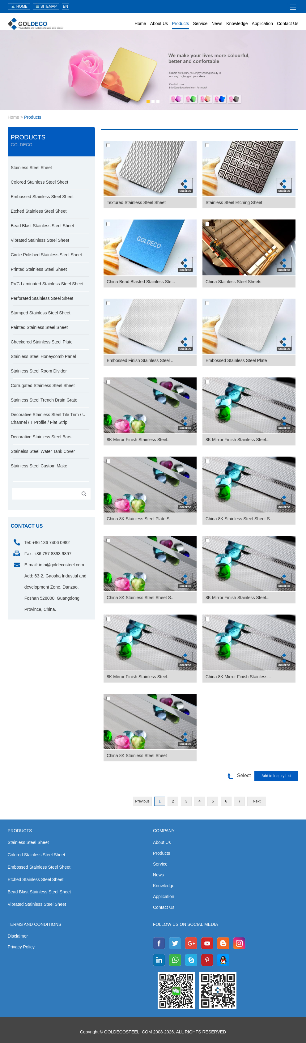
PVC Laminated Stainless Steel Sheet (47, 283)
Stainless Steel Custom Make (39, 465)
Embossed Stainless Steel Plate (236, 360)
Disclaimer (18, 936)
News (216, 23)
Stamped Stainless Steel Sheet (40, 312)
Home (140, 23)
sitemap (48, 6)
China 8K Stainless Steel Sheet (137, 755)
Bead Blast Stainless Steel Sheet (42, 225)
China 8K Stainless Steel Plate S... (140, 518)
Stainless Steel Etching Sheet (234, 202)
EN (65, 6)
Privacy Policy (21, 946)
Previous (142, 801)
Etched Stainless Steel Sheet (39, 211)
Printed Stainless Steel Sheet (39, 269)
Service (200, 23)
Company (164, 830)
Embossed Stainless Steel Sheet (42, 196)
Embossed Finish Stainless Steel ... (140, 360)
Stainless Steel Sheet (31, 167)
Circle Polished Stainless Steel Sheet (46, 254)
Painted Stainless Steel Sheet (39, 327)
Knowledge (237, 23)
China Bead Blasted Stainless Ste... (141, 281)
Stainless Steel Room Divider (39, 370)
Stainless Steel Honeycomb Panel (43, 356)
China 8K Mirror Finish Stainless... (238, 676)
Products (180, 23)
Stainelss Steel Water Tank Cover (43, 451)
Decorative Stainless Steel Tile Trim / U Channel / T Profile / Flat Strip (48, 418)
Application (262, 23)
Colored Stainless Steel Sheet (39, 182)
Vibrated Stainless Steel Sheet (40, 240)
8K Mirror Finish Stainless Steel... (139, 439)
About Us (159, 23)
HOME (22, 6)
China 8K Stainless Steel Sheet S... (239, 518)
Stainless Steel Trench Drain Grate (44, 400)
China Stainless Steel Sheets (233, 281)
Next (257, 801)
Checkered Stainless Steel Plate (42, 341)
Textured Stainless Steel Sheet (136, 202)
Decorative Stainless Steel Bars (41, 436)
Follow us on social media (185, 924)
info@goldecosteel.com (61, 564)
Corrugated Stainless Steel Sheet (43, 385)
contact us (27, 526)
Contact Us (287, 23)
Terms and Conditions (34, 924)
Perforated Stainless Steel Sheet (42, 298)
